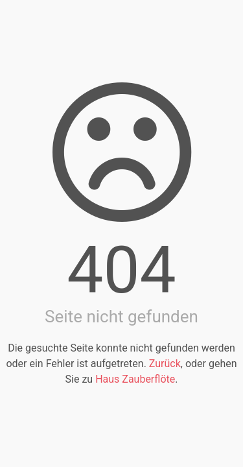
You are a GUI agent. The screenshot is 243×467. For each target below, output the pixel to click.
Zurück (165, 363)
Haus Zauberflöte (135, 379)
